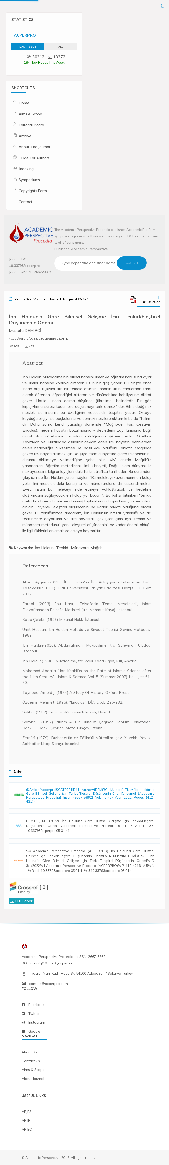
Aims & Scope (30, 114)
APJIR (26, 1120)
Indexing (26, 168)
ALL (61, 46)
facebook (36, 1005)
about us (29, 1052)
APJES (27, 1111)
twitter (34, 1013)
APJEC (27, 1129)
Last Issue (27, 46)
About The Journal (34, 147)
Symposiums (29, 180)
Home (24, 103)
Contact (25, 201)
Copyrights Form (33, 190)
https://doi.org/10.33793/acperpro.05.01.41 (39, 338)
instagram (36, 1022)
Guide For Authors (34, 158)
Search (132, 263)
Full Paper (23, 900)
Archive (25, 136)
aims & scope (33, 1070)
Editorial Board (31, 125)
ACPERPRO (25, 35)
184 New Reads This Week (44, 62)
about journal (33, 1078)
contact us (31, 1061)
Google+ (35, 1031)
